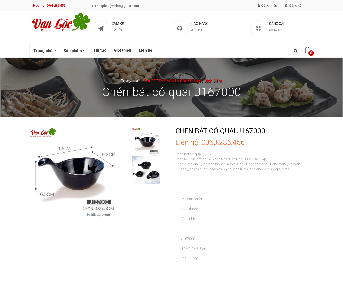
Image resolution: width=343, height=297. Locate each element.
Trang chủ (44, 50)
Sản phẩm (74, 50)
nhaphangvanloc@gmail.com (115, 6)
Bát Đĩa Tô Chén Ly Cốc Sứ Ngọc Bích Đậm (183, 81)
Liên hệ (145, 50)
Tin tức (99, 50)
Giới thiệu (122, 50)
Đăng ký (293, 5)
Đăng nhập (267, 5)
